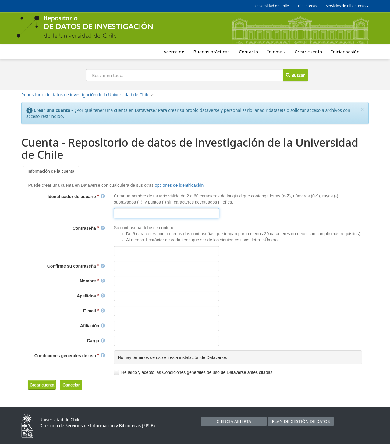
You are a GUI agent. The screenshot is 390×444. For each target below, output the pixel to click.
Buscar (295, 75)
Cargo (96, 340)
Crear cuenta (308, 51)
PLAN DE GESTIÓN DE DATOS (301, 421)
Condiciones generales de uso (69, 355)
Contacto (248, 51)
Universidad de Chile (271, 6)
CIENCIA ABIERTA (234, 421)
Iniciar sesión (345, 51)
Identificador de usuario (76, 196)
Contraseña (89, 228)
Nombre (92, 281)
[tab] (51, 171)
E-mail (94, 310)
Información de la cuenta (51, 171)
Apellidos (91, 295)
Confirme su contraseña (76, 266)
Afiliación (92, 325)
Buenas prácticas (211, 51)
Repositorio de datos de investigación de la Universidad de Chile (85, 95)
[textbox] (166, 213)
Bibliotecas (307, 6)
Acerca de (173, 51)
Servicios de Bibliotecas (347, 6)
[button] (42, 385)
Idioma (276, 51)
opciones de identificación (179, 185)
